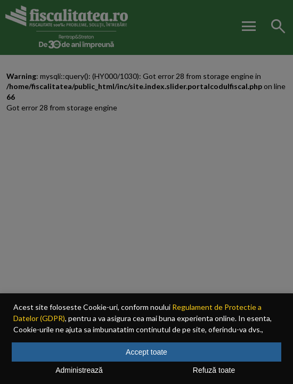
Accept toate (146, 352)
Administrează (79, 370)
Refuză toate (214, 370)
